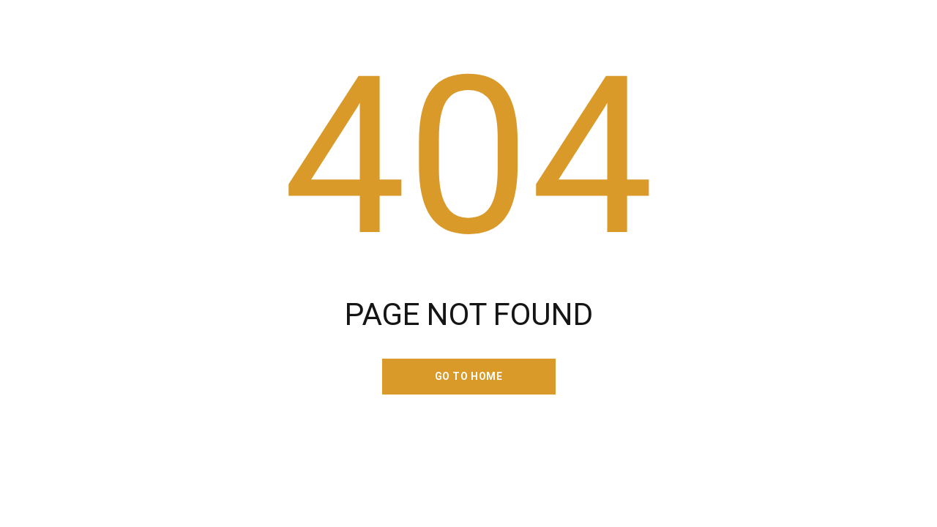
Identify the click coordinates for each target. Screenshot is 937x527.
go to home (469, 376)
